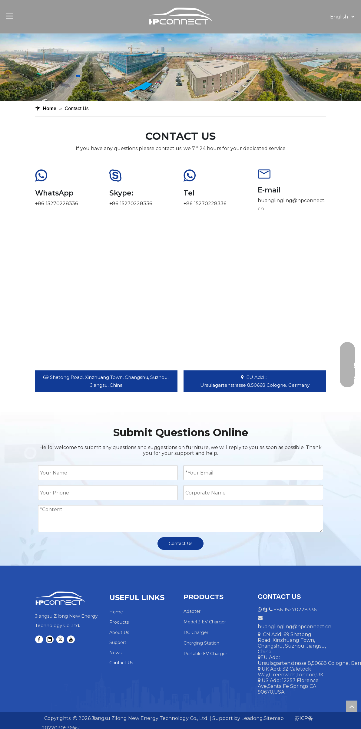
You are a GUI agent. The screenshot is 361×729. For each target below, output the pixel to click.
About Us (119, 632)
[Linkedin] (50, 639)
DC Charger (196, 632)
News (115, 652)
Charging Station (201, 643)
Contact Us (180, 543)
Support (117, 642)
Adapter (192, 611)
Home (116, 612)
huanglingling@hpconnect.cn (294, 626)
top (351, 706)
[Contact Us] (180, 67)
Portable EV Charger (205, 653)
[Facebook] (39, 639)
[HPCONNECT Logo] (60, 598)
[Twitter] (60, 639)
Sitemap (274, 718)
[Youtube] (71, 639)
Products (119, 622)
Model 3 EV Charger (205, 622)
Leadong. (252, 718)
